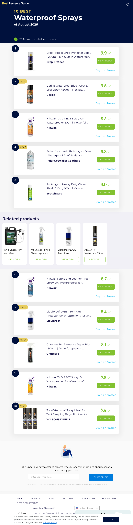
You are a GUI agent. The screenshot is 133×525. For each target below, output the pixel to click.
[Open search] (128, 4)
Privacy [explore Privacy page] (35, 498)
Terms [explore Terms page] (51, 498)
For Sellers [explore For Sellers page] (109, 498)
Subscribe (101, 477)
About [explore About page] (20, 498)
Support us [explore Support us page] (88, 498)
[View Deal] (14, 244)
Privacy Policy (50, 522)
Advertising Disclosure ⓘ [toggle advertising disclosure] (44, 508)
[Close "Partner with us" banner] (129, 513)
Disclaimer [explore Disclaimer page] (68, 498)
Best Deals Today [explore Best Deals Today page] (27, 503)
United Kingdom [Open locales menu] (87, 508)
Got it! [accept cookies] (111, 519)
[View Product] (66, 61)
